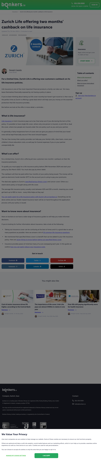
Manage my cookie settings (16, 455)
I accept (46, 456)
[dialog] (50, 232)
